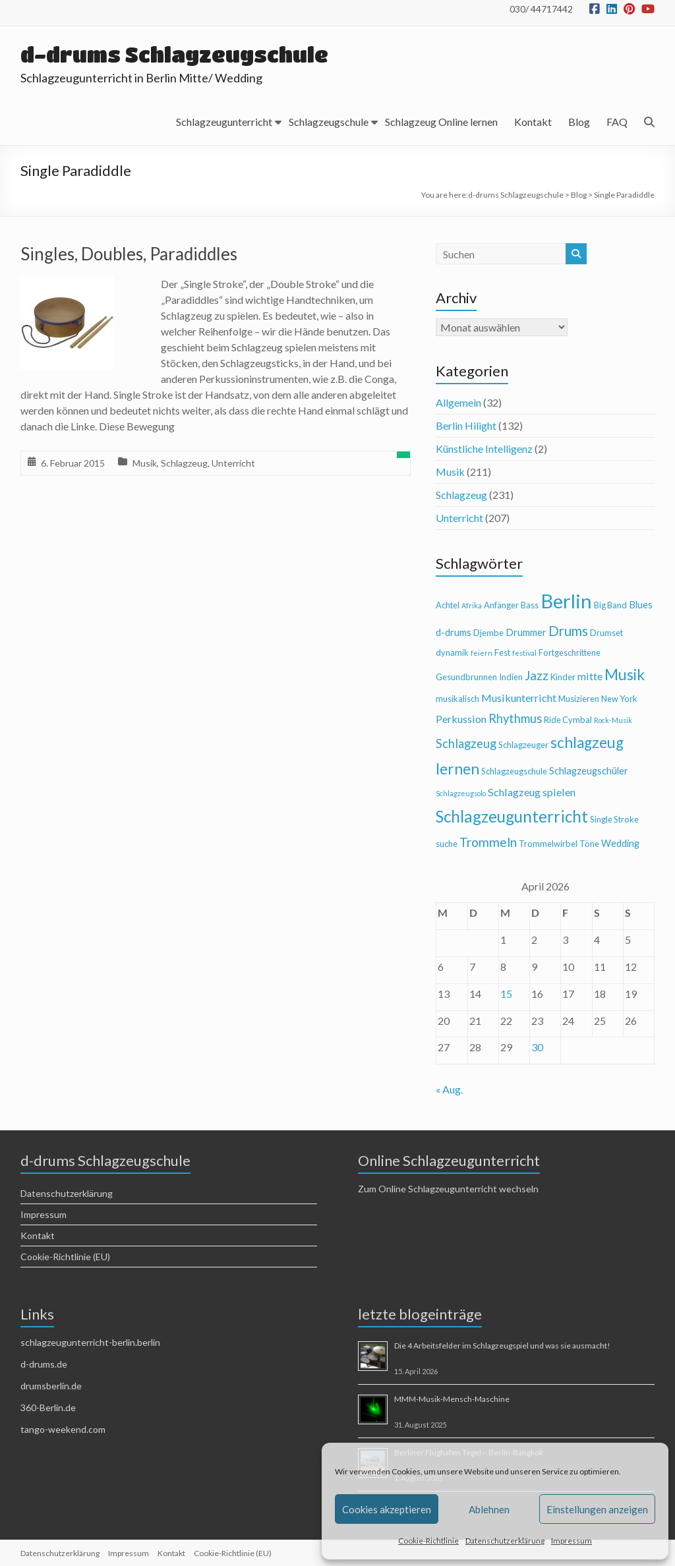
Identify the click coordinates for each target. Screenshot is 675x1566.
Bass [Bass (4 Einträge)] (530, 605)
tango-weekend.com (62, 1429)
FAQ (617, 121)
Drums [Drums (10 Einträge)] (568, 631)
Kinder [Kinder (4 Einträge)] (562, 677)
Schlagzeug (184, 463)
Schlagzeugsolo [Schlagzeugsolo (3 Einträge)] (461, 793)
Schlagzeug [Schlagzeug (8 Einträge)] (466, 743)
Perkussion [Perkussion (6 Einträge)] (461, 718)
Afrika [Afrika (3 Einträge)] (471, 605)
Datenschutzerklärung (504, 1541)
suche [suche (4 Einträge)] (446, 843)
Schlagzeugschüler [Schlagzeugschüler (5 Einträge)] (588, 770)
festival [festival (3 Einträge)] (524, 653)
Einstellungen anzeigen (597, 1509)
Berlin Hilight (466, 425)
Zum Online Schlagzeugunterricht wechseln (448, 1188)
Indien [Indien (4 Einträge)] (511, 677)
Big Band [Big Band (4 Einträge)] (610, 605)
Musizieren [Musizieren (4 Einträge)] (578, 698)
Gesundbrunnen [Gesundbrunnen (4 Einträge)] (466, 677)
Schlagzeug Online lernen (441, 121)
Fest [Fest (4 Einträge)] (502, 652)
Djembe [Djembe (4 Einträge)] (488, 632)
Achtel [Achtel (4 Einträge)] (447, 605)
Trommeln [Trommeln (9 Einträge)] (488, 842)
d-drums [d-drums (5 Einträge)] (453, 632)
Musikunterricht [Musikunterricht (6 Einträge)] (518, 697)
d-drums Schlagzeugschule (175, 54)
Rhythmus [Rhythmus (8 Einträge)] (515, 718)
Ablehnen (489, 1509)
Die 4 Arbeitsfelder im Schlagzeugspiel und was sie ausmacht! (502, 1345)
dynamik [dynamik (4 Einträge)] (452, 652)
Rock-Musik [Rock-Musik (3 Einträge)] (613, 720)
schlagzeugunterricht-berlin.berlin (90, 1342)
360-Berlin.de (48, 1407)
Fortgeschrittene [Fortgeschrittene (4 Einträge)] (570, 652)
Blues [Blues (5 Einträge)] (641, 604)
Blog (579, 121)
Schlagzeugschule (328, 121)
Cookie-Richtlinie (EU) (65, 1256)
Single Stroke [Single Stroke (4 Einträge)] (614, 819)
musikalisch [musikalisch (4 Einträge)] (457, 698)
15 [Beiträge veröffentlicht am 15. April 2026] (506, 993)
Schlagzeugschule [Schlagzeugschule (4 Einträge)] (514, 771)
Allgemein (458, 402)
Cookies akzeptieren (386, 1509)
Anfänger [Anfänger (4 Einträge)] (501, 605)
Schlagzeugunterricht (224, 121)
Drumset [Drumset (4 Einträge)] (606, 632)
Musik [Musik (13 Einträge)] (624, 674)
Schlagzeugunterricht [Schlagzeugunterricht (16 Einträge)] (512, 816)
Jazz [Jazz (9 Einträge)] (536, 675)
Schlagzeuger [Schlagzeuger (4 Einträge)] (523, 745)
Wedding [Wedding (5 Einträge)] (620, 843)
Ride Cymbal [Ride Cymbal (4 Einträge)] (568, 719)
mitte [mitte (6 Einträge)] (589, 676)
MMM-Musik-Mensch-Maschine (452, 1399)
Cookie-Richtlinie (428, 1541)
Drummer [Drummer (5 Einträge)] (526, 632)
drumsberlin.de (51, 1385)
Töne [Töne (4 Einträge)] (589, 843)
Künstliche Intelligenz (484, 448)
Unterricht (233, 463)
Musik (144, 463)
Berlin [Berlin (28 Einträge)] (566, 600)
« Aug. (449, 1089)
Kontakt (533, 121)
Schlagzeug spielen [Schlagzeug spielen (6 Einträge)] (531, 792)
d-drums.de (43, 1364)
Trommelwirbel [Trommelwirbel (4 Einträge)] (548, 843)
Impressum (571, 1541)
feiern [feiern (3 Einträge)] (481, 653)
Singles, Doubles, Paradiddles (128, 253)
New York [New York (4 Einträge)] (619, 698)
